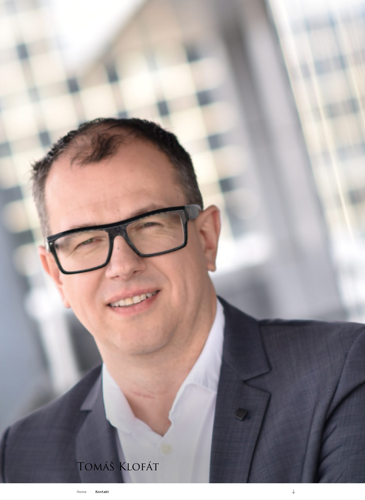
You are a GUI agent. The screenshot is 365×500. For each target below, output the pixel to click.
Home (82, 492)
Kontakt (102, 492)
